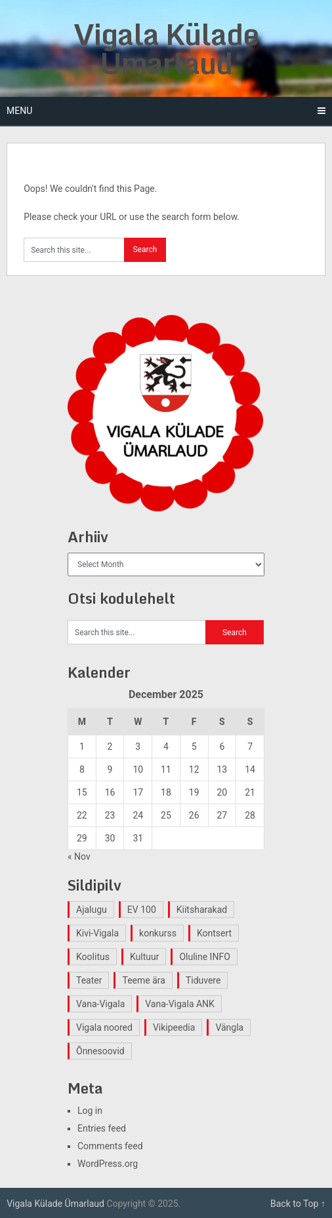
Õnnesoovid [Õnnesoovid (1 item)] (100, 1051)
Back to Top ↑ (297, 1203)
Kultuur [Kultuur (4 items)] (144, 956)
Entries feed (101, 1128)
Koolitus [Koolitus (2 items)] (93, 956)
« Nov (79, 856)
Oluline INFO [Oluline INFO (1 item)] (204, 956)
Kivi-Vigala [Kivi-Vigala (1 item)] (97, 933)
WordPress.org (107, 1163)
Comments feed (110, 1146)
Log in (89, 1110)
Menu (19, 110)
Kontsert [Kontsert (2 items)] (214, 933)
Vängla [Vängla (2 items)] (229, 1027)
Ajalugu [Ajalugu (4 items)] (91, 909)
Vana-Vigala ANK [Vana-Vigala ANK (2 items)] (180, 1004)
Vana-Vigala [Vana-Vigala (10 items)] (100, 1004)
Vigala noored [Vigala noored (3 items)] (104, 1027)
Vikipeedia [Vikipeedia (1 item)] (174, 1027)
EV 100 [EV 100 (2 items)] (141, 909)
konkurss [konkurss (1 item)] (157, 933)
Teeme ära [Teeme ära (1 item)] (143, 980)
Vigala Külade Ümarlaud (166, 48)
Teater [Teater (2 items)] (89, 980)
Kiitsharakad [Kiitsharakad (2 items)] (201, 909)
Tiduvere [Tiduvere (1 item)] (203, 980)
